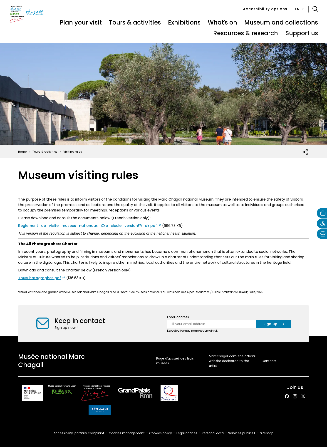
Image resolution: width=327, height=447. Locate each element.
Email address (178, 317)
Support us (301, 33)
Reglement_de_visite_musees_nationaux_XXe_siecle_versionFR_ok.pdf (87, 225)
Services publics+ (241, 433)
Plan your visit (81, 22)
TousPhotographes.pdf (39, 278)
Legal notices (186, 433)
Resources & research (245, 33)
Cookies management (127, 433)
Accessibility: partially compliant (79, 433)
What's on (222, 22)
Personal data (213, 433)
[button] (315, 9)
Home (22, 152)
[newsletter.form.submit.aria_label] (273, 324)
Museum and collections (281, 22)
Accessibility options (265, 9)
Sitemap (266, 433)
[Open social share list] (305, 152)
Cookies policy (160, 433)
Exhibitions (184, 22)
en (300, 9)
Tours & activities (135, 22)
